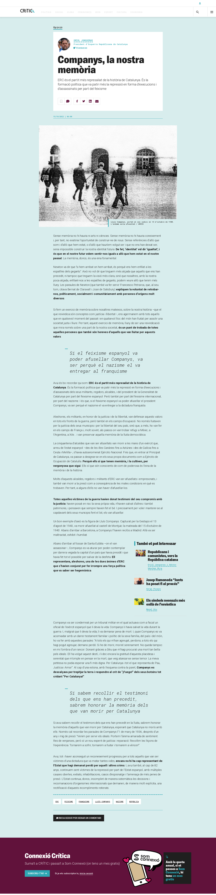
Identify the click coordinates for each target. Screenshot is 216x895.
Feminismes (96, 12)
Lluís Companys (102, 803)
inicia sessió (86, 874)
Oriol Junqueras (83, 41)
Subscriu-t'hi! (36, 875)
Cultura (133, 12)
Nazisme (119, 803)
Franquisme (84, 803)
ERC (57, 803)
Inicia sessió (207, 3)
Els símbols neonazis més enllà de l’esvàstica (165, 603)
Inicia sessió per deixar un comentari (80, 819)
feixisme (68, 803)
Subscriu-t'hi (186, 3)
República (134, 803)
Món (109, 12)
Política (58, 12)
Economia (148, 12)
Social (71, 12)
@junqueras (81, 49)
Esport (120, 12)
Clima (82, 12)
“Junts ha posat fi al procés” (164, 583)
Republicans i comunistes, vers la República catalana (163, 557)
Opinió (57, 28)
